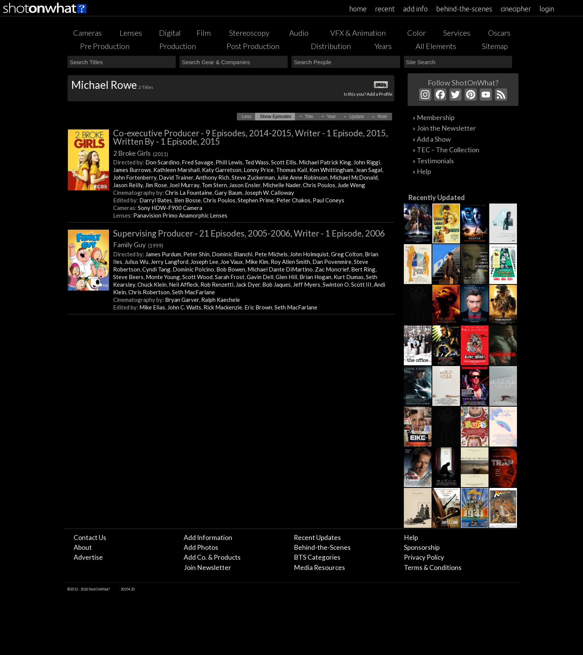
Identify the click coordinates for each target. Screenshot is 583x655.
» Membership (434, 117)
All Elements (436, 46)
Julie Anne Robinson (302, 177)
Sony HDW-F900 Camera (170, 207)
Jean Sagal (369, 169)
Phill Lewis (229, 162)
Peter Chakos (293, 200)
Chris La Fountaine (188, 192)
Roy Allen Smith (290, 261)
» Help (422, 171)
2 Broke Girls (140, 153)
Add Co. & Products (212, 557)
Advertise (88, 557)
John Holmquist (309, 254)
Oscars (499, 32)
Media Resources (319, 567)
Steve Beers (128, 276)
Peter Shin (196, 254)
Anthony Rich (212, 177)
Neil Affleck (183, 284)
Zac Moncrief (332, 269)
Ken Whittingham (331, 169)
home (358, 9)
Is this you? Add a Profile (368, 94)
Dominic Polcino (193, 269)
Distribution (331, 46)
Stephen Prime (256, 200)
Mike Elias (152, 307)
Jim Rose (156, 185)
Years (383, 46)
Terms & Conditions (433, 567)
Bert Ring (363, 269)
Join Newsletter (207, 567)
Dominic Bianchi (232, 254)
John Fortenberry (134, 177)
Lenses (131, 32)
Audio (299, 32)
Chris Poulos (319, 185)
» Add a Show (432, 139)
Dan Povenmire (331, 261)
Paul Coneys (328, 200)
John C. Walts (184, 307)
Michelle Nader (282, 185)
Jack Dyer (248, 284)
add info (415, 9)
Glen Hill (286, 276)
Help (411, 537)
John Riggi (366, 162)
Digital (170, 32)
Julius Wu (136, 261)
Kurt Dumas (349, 276)
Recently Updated (436, 197)
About (83, 547)
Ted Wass (257, 162)
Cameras (87, 32)
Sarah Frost (229, 276)
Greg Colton (346, 254)
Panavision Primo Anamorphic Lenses (180, 215)
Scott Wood (197, 276)
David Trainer (176, 177)
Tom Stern (214, 185)
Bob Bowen (230, 269)
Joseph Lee (204, 261)
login (546, 9)
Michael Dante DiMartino (280, 269)
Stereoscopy (249, 32)
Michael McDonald (354, 177)
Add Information (208, 537)
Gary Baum (228, 192)
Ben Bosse (187, 200)
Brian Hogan (315, 276)
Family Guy (138, 244)
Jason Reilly (128, 185)
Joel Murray (184, 185)
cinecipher (516, 9)
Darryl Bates (155, 200)
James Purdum (163, 254)
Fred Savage (197, 162)
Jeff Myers (306, 284)
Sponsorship (422, 547)
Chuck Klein (152, 284)
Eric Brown (258, 307)
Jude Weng (351, 185)
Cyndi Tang (156, 269)
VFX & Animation (358, 32)
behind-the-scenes (464, 9)
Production (177, 46)
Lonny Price (259, 169)
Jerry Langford (169, 261)
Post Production (253, 46)
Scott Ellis (283, 162)
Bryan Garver (182, 299)
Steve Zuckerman (253, 177)
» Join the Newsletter (444, 128)
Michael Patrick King (325, 162)
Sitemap (495, 46)
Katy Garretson (221, 169)
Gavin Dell (260, 276)
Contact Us (90, 537)
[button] (246, 116)
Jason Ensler (244, 185)
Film (204, 32)
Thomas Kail (291, 169)
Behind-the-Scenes (322, 547)
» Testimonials (433, 160)
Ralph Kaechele (220, 299)
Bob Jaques (276, 284)
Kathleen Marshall (176, 169)
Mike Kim (256, 261)
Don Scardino (162, 162)
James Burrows (132, 169)
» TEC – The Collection (446, 149)
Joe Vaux (232, 261)
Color (416, 32)
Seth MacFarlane (193, 292)
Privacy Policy (424, 557)
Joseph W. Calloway (269, 192)
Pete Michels (271, 254)
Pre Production (104, 46)
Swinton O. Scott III (347, 284)
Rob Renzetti (216, 284)
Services (456, 32)
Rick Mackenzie (222, 307)
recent (385, 9)
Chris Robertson (149, 292)
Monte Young (163, 276)
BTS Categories (317, 557)
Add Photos (201, 547)
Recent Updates (317, 537)
